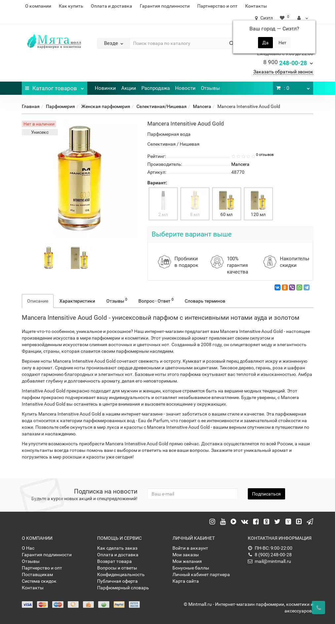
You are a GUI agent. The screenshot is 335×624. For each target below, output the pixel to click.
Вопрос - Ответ (155, 300)
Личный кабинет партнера (201, 574)
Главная (31, 106)
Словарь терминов (205, 301)
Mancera (202, 106)
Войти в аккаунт (190, 548)
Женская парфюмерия (105, 106)
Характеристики (77, 301)
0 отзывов (265, 155)
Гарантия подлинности (165, 6)
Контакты (256, 6)
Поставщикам (37, 574)
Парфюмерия (60, 106)
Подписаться (266, 493)
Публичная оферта (117, 581)
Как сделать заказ (117, 548)
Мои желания (187, 561)
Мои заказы (185, 554)
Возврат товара (114, 561)
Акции (128, 88)
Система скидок (39, 581)
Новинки (105, 88)
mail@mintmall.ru (269, 561)
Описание (37, 301)
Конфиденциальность (121, 574)
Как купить (71, 6)
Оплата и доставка (111, 6)
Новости (185, 88)
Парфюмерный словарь (123, 587)
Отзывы (210, 88)
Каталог (54, 87)
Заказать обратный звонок (283, 71)
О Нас (28, 548)
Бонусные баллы (190, 567)
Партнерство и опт (217, 6)
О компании (38, 6)
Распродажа (155, 88)
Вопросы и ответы (117, 567)
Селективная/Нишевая (161, 106)
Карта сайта (185, 581)
